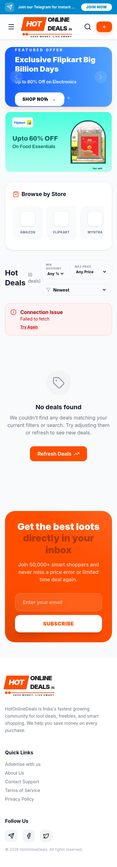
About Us (14, 773)
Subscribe (58, 624)
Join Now (96, 7)
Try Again (29, 327)
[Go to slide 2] (63, 98)
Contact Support (22, 781)
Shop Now (39, 99)
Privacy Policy (19, 799)
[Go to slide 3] (68, 98)
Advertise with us (23, 764)
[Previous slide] (16, 77)
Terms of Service (22, 790)
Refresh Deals (58, 454)
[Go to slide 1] (53, 98)
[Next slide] (101, 77)
